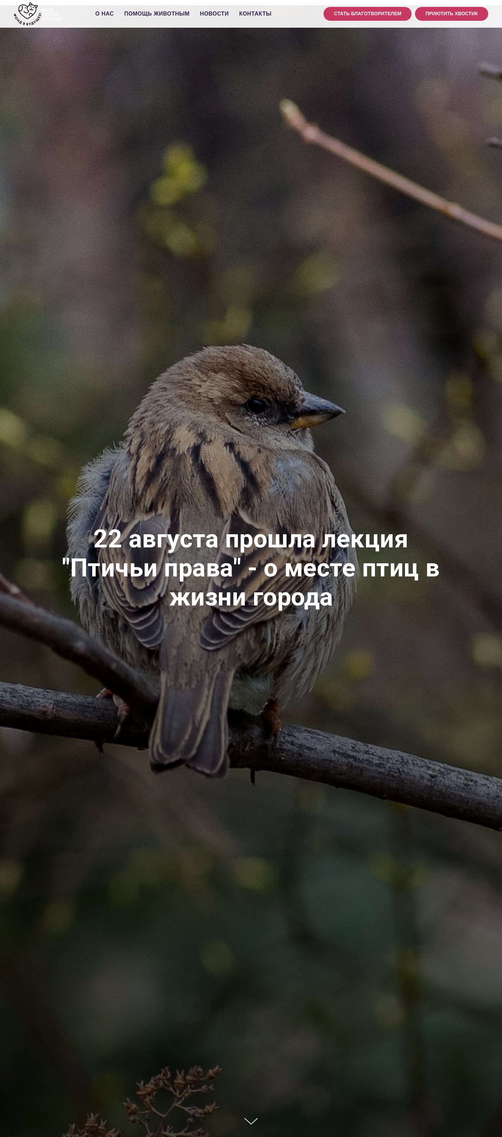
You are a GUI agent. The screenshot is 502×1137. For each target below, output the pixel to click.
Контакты (255, 14)
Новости (214, 14)
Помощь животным (157, 14)
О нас (104, 14)
